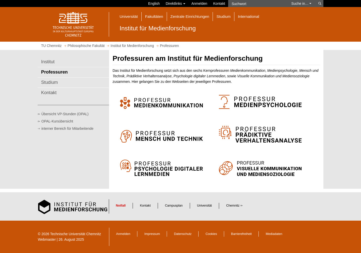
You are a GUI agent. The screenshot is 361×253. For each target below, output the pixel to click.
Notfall (121, 205)
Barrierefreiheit (241, 234)
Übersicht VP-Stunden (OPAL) (64, 114)
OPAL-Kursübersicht (57, 121)
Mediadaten (274, 234)
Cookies (211, 234)
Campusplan (174, 205)
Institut (48, 61)
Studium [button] (223, 16)
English (154, 4)
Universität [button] (129, 16)
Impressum (152, 234)
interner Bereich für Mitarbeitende (67, 128)
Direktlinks (175, 4)
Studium (49, 82)
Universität (204, 205)
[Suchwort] (257, 3)
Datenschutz (183, 234)
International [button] (248, 16)
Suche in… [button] (301, 4)
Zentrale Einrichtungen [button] (189, 16)
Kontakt (219, 4)
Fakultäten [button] (154, 16)
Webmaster (47, 239)
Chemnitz (232, 205)
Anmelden (199, 4)
